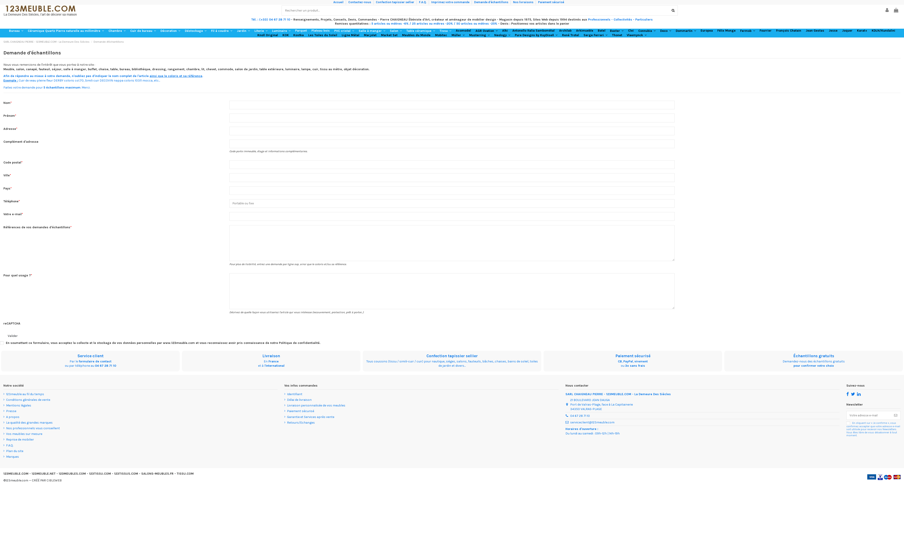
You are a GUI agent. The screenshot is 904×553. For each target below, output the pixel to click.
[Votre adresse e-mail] (869, 421)
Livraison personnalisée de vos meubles (316, 411)
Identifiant (294, 400)
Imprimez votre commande (450, 2)
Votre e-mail (12, 217)
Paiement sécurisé (551, 2)
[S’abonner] (895, 421)
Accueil (338, 2)
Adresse (9, 129)
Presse (11, 417)
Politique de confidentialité (299, 348)
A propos (12, 423)
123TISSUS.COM (126, 479)
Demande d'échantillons (491, 2)
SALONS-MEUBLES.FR (157, 479)
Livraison (271, 361)
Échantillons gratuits (813, 361)
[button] (16, 31)
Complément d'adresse (20, 143)
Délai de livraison (299, 405)
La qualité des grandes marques (29, 428)
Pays (6, 190)
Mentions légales (18, 411)
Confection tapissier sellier (395, 2)
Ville (6, 177)
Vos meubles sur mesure (24, 439)
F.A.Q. (423, 2)
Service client (91, 361)
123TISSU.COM (100, 479)
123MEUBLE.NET (44, 479)
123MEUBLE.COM (15, 479)
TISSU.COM (185, 479)
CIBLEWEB (54, 486)
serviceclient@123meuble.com (592, 428)
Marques (12, 462)
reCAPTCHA (11, 329)
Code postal (12, 164)
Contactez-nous (360, 2)
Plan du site (14, 457)
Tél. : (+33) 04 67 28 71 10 (270, 19)
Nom (6, 103)
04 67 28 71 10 (105, 371)
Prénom (9, 116)
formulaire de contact (95, 367)
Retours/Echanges (301, 428)
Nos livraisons (523, 2)
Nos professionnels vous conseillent (33, 434)
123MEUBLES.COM (72, 479)
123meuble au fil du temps (25, 400)
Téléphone (11, 203)
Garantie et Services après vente (310, 423)
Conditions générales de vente (28, 405)
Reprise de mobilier (20, 445)
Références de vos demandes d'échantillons (36, 230)
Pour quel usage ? (17, 280)
